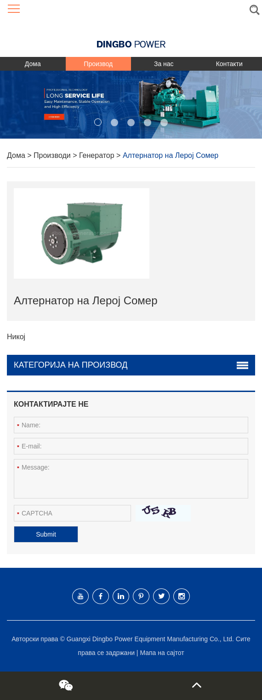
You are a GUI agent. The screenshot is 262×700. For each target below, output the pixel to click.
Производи (53, 155)
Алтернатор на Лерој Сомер (170, 155)
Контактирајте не (51, 404)
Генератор (97, 155)
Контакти (229, 63)
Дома (33, 63)
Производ (98, 63)
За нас (164, 63)
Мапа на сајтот (162, 652)
